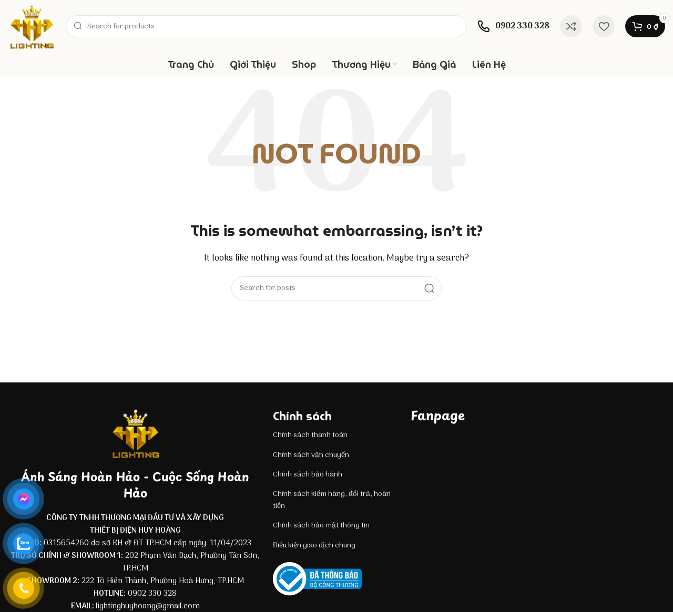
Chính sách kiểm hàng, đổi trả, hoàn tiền (332, 500)
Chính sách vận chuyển (311, 455)
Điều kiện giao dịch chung (314, 546)
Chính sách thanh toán (310, 435)
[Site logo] (31, 26)
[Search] (266, 26)
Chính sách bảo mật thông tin (321, 526)
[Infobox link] (513, 26)
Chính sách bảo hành (307, 475)
